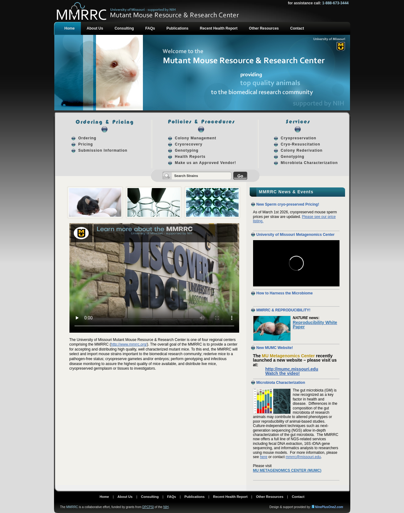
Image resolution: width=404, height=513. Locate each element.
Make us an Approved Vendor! (205, 163)
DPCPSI (148, 507)
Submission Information (102, 150)
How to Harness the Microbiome (284, 293)
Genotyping (187, 150)
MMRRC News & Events (286, 191)
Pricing (85, 144)
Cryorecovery (188, 144)
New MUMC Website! (274, 348)
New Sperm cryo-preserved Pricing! (287, 204)
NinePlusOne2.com (329, 507)
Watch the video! (282, 373)
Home (70, 28)
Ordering (87, 138)
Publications (177, 28)
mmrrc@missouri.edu (303, 457)
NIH (166, 507)
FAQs (150, 28)
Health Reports (190, 156)
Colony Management (195, 138)
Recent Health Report (219, 28)
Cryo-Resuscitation (300, 144)
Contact (297, 28)
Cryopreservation (298, 138)
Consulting (124, 28)
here (263, 457)
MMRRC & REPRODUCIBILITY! (283, 310)
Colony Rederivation (302, 150)
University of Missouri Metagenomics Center (295, 234)
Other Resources (264, 28)
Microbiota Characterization (309, 163)
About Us (95, 28)
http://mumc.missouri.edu (292, 369)
